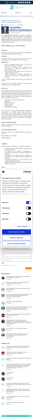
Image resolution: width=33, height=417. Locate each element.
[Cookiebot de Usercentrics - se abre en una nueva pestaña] (23, 172)
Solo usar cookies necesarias (16, 243)
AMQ (3, 24)
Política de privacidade (12, 265)
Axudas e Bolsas (9, 24)
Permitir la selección (16, 237)
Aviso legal (9, 416)
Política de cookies (15, 416)
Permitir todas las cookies (16, 232)
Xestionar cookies (24, 416)
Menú (4, 13)
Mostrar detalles (22, 226)
